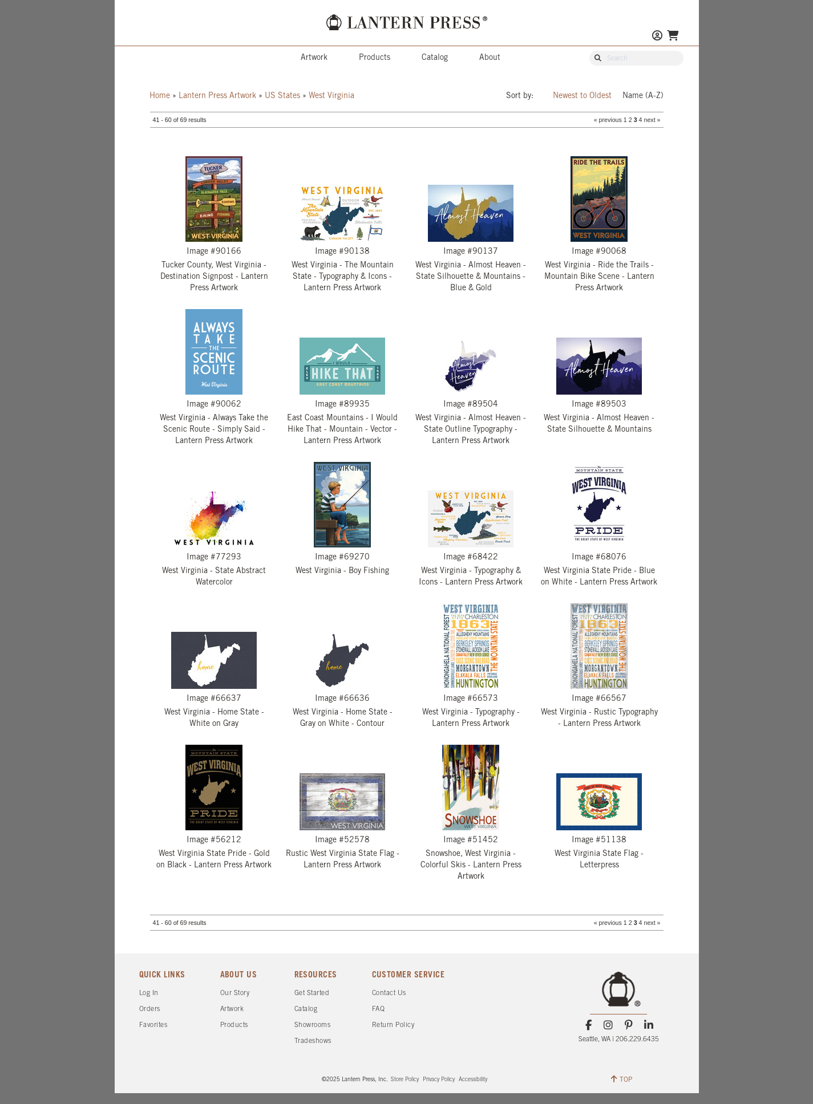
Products (374, 58)
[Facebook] (588, 1025)
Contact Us (389, 993)
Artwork (314, 58)
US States (282, 96)
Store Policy (405, 1079)
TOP (621, 1079)
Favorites (153, 1025)
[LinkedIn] (648, 1025)
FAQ (378, 1009)
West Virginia (331, 96)
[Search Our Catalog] (642, 58)
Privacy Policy (439, 1079)
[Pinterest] (628, 1025)
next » (652, 119)
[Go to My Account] (657, 37)
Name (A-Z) (643, 96)
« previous (608, 119)
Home (159, 96)
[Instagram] (608, 1025)
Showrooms (312, 1025)
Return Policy (393, 1025)
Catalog (435, 58)
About (489, 58)
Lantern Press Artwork (217, 96)
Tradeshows (312, 1041)
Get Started (312, 993)
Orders (149, 1009)
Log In (149, 993)
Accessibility (473, 1079)
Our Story (235, 993)
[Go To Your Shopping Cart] (672, 37)
